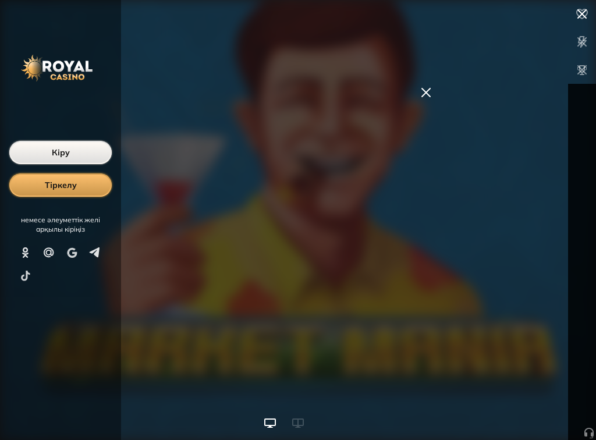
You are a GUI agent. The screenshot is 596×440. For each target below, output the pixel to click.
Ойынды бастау (508, 409)
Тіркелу (61, 185)
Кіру (61, 152)
